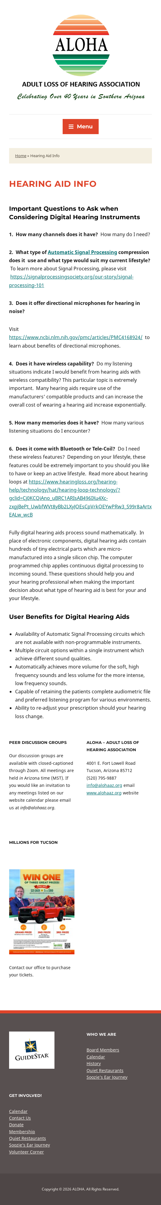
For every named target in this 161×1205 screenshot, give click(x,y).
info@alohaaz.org (104, 785)
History (94, 1063)
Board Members (103, 1050)
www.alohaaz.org (104, 793)
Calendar (96, 1057)
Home (20, 155)
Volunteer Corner (26, 1152)
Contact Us (20, 1118)
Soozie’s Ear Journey (107, 1077)
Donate (16, 1124)
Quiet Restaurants (105, 1070)
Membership (22, 1131)
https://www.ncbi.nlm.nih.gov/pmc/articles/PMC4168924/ (76, 337)
